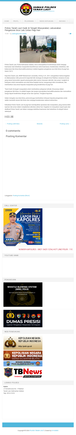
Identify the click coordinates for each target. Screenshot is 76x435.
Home (6, 21)
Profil (16, 21)
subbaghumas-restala (19, 33)
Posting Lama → (65, 124)
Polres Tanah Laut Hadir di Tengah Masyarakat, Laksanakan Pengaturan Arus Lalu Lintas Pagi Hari (33, 29)
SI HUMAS (55, 430)
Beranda (39, 124)
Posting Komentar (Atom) (21, 195)
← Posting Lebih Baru (12, 124)
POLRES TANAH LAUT (37, 430)
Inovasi (62, 21)
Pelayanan (29, 21)
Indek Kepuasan (46, 21)
